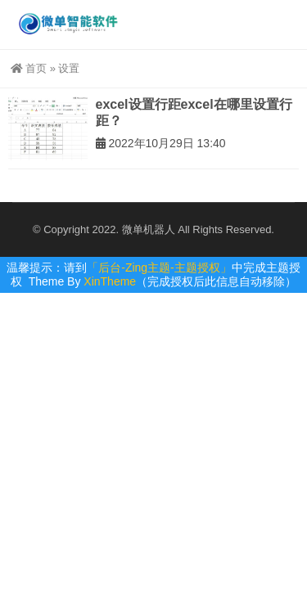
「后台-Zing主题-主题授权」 (159, 267)
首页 (29, 68)
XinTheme (110, 281)
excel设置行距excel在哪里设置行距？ (194, 112)
